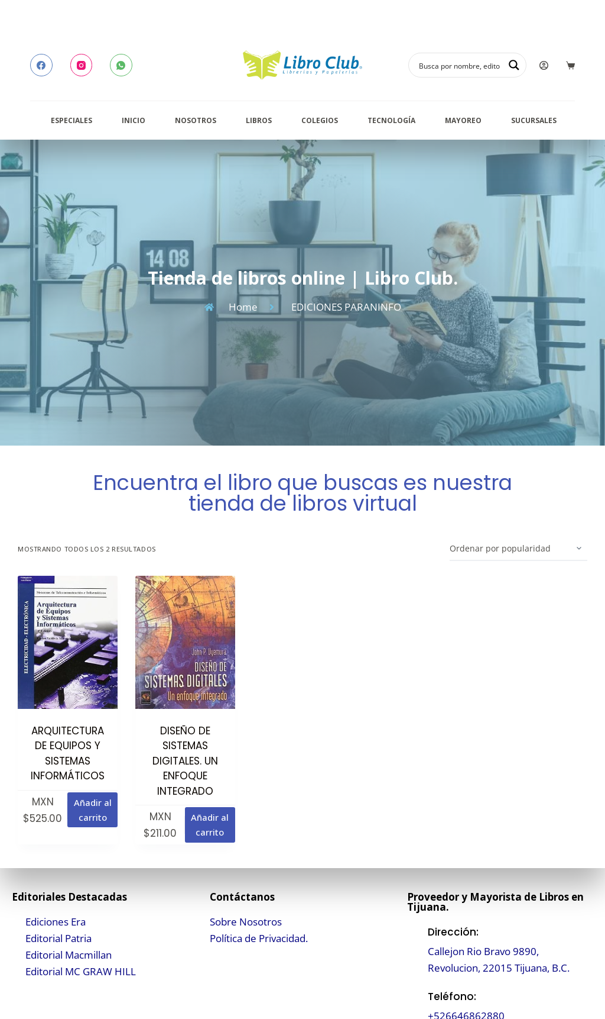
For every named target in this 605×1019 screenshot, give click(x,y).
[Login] (543, 65)
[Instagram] (81, 65)
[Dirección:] (414, 950)
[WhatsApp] (121, 65)
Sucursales (534, 120)
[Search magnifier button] (514, 65)
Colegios (319, 120)
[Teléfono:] (414, 1006)
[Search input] (459, 65)
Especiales (71, 120)
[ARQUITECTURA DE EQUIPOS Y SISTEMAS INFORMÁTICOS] (68, 642)
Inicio (133, 120)
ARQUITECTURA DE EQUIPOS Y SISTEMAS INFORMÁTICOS (68, 753)
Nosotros (195, 120)
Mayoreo (463, 120)
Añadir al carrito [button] (93, 810)
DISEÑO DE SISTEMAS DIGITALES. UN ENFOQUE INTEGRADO (185, 761)
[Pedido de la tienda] (518, 549)
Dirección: (453, 932)
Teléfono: (452, 996)
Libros (259, 120)
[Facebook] (41, 65)
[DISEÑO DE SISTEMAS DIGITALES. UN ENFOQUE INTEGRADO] (185, 642)
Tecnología (391, 120)
